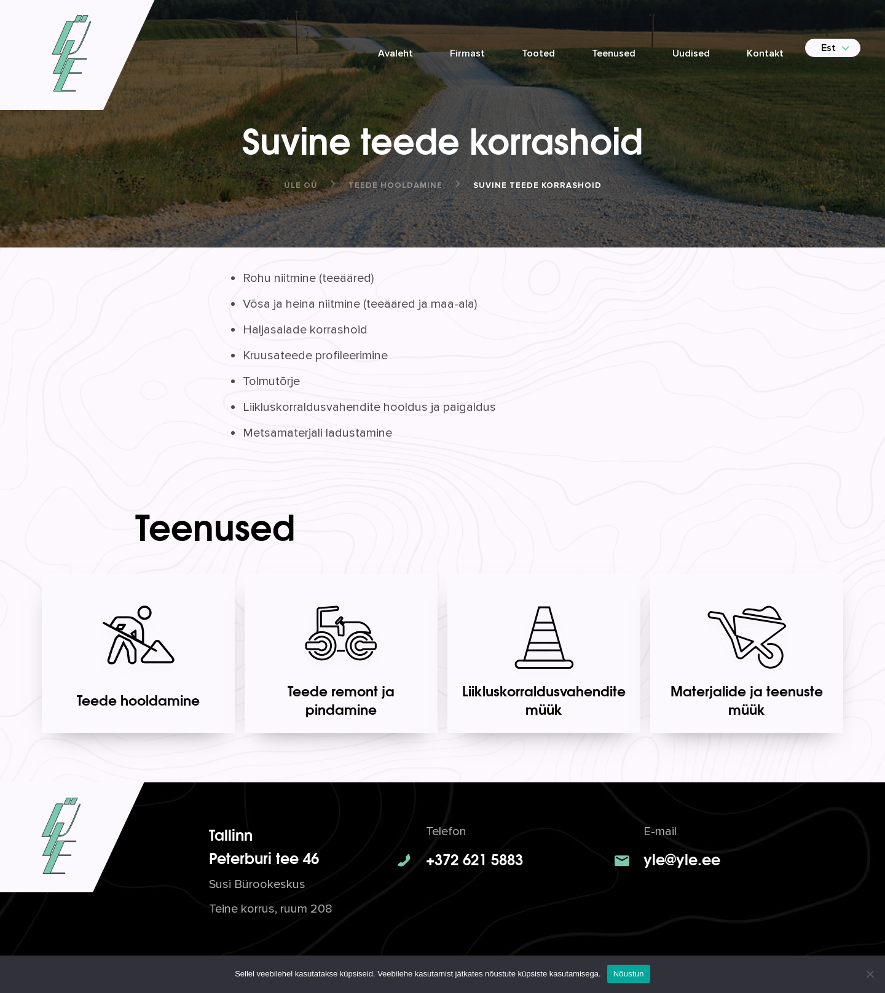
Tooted (538, 53)
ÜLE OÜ (301, 185)
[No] (869, 974)
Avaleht (395, 53)
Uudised (691, 53)
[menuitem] (828, 48)
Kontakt (765, 53)
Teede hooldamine (395, 185)
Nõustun (628, 973)
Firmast (467, 53)
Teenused (613, 53)
